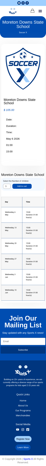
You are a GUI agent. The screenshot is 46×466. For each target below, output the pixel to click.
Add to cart (22, 186)
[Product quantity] (7, 186)
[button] (40, 11)
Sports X (28, 459)
